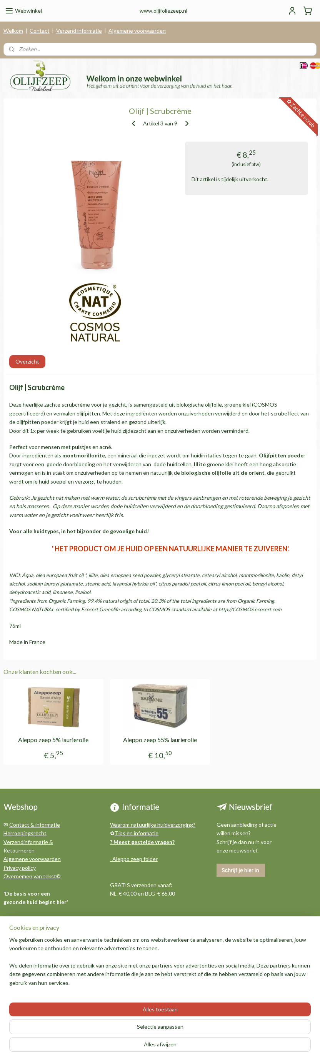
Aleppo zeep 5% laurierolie (53, 740)
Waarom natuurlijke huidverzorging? (152, 824)
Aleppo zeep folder (134, 859)
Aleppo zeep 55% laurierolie (160, 740)
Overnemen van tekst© (32, 876)
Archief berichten (24, 944)
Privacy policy (19, 867)
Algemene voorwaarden (137, 30)
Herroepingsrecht (25, 833)
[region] (109, 1022)
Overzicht (27, 361)
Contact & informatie (34, 824)
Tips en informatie (136, 833)
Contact (40, 30)
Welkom (13, 30)
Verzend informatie (79, 30)
